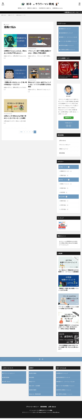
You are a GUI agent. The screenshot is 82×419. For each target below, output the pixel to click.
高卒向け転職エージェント (67, 45)
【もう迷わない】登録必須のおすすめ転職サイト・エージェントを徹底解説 (68, 272)
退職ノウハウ (11, 15)
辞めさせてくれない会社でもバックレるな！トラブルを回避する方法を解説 (39, 84)
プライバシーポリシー (64, 144)
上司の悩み (64, 209)
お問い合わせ (62, 140)
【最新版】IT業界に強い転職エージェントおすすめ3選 (68, 290)
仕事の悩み (64, 205)
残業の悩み (64, 201)
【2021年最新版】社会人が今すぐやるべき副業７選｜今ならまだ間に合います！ (68, 348)
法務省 (32, 377)
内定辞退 (63, 192)
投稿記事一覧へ (68, 117)
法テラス (33, 381)
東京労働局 (33, 390)
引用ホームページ (63, 149)
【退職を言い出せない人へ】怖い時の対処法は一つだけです (15, 83)
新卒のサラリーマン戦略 (45, 410)
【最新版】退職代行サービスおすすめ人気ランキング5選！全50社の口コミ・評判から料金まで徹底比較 (68, 328)
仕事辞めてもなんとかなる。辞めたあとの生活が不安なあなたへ (15, 52)
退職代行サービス (66, 171)
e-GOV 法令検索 (35, 385)
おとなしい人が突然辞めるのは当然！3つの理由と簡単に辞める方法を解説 (68, 242)
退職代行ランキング (65, 28)
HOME (4, 15)
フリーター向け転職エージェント (68, 41)
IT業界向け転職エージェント (67, 49)
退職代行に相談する (32, 8)
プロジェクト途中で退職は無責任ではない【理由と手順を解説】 (39, 52)
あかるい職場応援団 (36, 394)
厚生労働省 (33, 373)
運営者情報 (62, 153)
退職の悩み (64, 175)
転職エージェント (66, 184)
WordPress (56, 412)
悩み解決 (63, 196)
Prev (21, 131)
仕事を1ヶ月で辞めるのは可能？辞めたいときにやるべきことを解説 (15, 117)
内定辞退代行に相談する (45, 8)
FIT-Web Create (41, 412)
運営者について (22, 8)
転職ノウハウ (64, 180)
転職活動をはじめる (58, 8)
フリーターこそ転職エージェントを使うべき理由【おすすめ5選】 (68, 309)
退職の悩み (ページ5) (20, 15)
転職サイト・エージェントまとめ (68, 37)
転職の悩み (64, 188)
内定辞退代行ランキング (66, 33)
